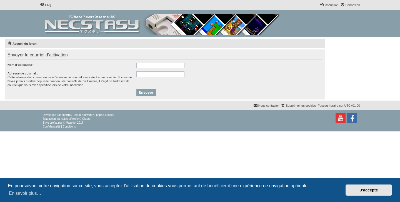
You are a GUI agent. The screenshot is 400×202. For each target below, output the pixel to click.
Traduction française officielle (61, 118)
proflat (54, 122)
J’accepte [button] (369, 190)
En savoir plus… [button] (25, 193)
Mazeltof (71, 122)
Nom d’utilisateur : (21, 64)
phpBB (66, 114)
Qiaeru (86, 118)
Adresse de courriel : (23, 73)
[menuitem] (45, 5)
